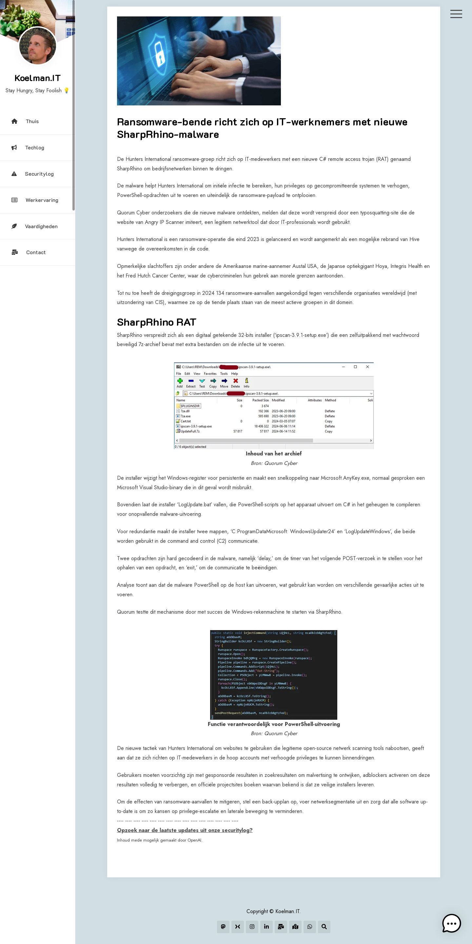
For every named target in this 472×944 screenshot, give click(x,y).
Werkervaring (34, 199)
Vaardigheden (34, 226)
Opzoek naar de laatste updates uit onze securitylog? (185, 830)
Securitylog (32, 173)
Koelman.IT (37, 77)
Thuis (25, 121)
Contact (28, 252)
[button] (451, 923)
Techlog (27, 147)
